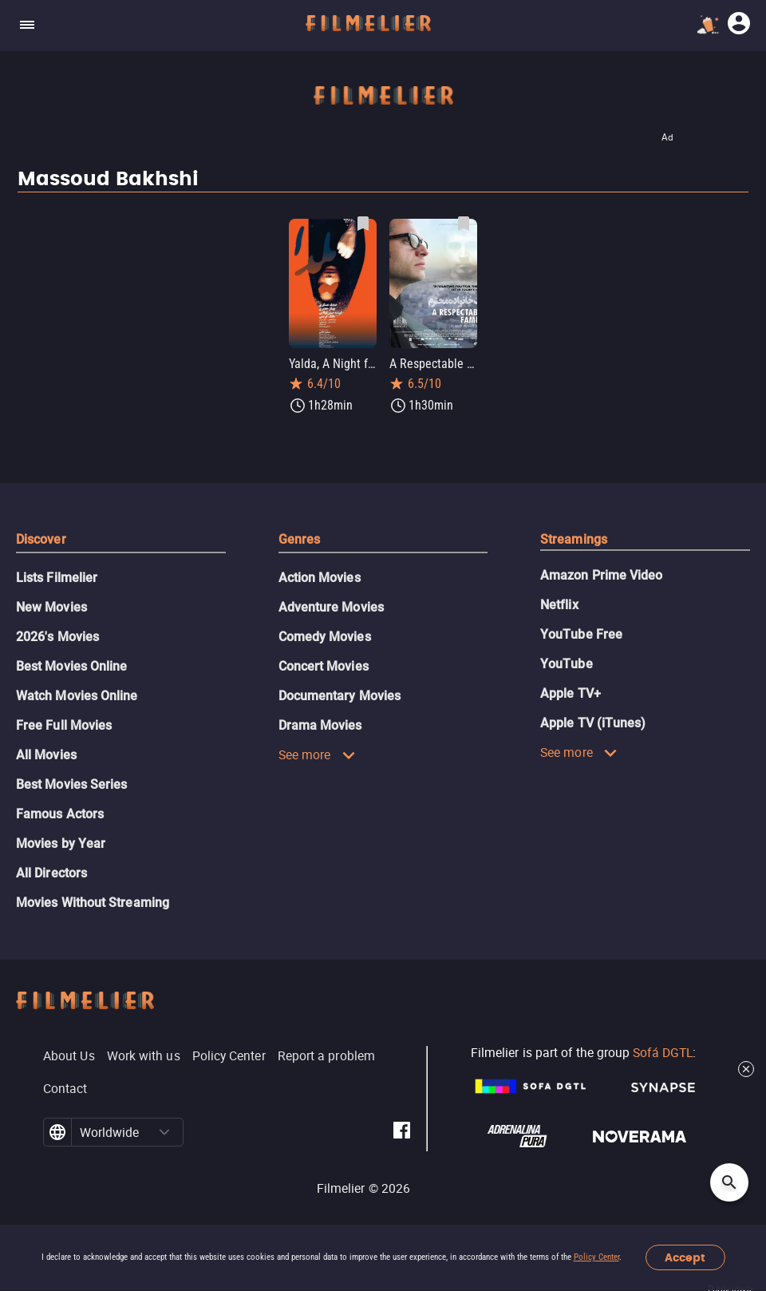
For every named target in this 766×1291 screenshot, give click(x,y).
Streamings (573, 539)
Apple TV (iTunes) (593, 723)
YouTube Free (581, 634)
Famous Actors (60, 814)
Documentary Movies (339, 695)
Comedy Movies (324, 636)
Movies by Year (60, 843)
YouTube (566, 663)
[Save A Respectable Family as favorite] (463, 223)
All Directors (51, 873)
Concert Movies (323, 666)
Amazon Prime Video (601, 575)
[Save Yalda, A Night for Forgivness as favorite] (363, 223)
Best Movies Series (71, 784)
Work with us (143, 1055)
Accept (685, 1258)
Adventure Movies (331, 607)
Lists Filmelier (56, 577)
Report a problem (326, 1055)
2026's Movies (57, 636)
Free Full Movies (64, 725)
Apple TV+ (570, 693)
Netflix (559, 604)
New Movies (51, 607)
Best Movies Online (71, 666)
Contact (65, 1088)
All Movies (46, 754)
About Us (69, 1055)
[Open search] (729, 1182)
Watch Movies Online (77, 695)
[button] (165, 1132)
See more (317, 754)
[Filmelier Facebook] (401, 1132)
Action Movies (319, 577)
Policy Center (596, 1257)
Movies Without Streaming (92, 902)
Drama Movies (320, 725)
